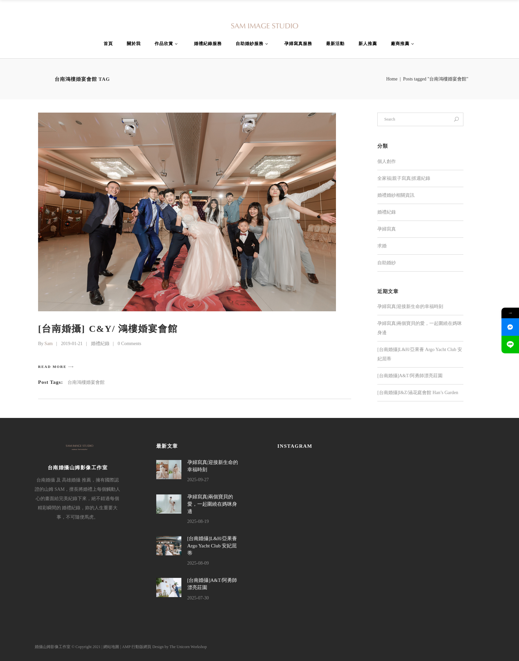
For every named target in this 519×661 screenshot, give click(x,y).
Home (392, 79)
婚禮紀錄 (100, 343)
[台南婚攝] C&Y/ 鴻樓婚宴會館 (108, 329)
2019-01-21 (71, 343)
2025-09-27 (198, 479)
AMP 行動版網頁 (137, 646)
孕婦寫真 (386, 229)
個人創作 (386, 161)
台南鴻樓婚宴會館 (86, 382)
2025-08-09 (198, 563)
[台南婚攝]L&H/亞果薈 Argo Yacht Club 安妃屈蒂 (212, 545)
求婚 (382, 245)
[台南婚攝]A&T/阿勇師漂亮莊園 (410, 375)
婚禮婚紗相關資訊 (395, 195)
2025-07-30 (198, 597)
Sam (48, 343)
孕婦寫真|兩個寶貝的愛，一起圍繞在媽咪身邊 (212, 504)
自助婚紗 (386, 262)
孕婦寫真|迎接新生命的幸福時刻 (410, 306)
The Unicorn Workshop (188, 646)
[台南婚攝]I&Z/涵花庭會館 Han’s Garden (417, 392)
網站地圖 (111, 646)
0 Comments (129, 343)
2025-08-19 (198, 521)
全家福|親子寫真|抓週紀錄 (403, 178)
